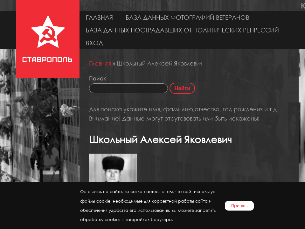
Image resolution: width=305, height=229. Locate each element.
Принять (239, 205)
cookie (103, 201)
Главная (99, 17)
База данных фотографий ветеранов (187, 17)
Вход (94, 42)
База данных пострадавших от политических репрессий (182, 30)
